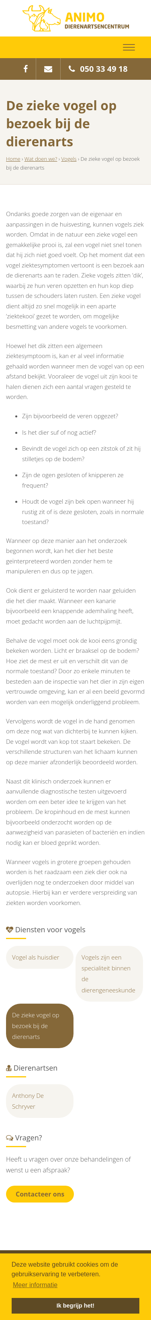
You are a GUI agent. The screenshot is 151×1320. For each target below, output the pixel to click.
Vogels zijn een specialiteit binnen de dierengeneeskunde (108, 973)
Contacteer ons (40, 1194)
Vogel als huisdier (35, 957)
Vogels (69, 158)
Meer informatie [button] (35, 1285)
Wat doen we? (40, 158)
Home (13, 158)
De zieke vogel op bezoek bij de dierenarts (35, 1026)
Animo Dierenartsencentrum (75, 18)
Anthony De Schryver (28, 1100)
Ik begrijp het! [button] (75, 1305)
